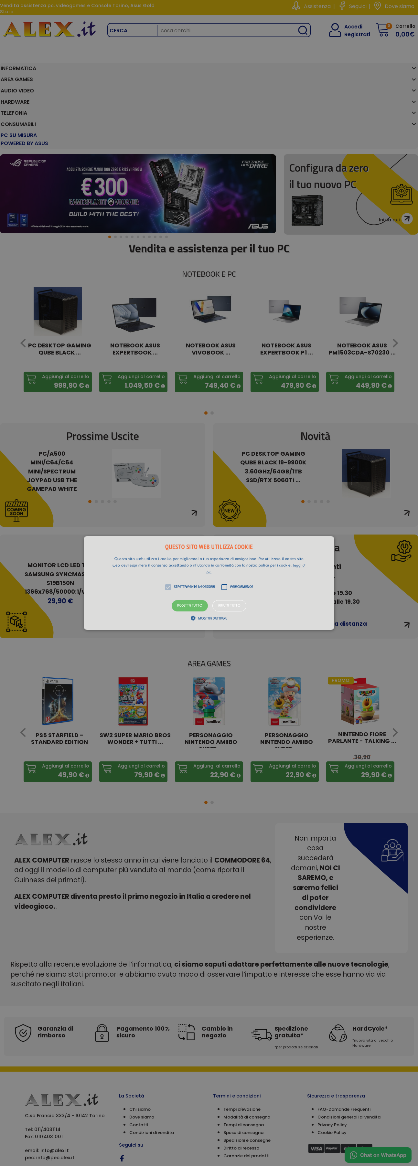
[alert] (209, 583)
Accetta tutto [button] (189, 606)
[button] (209, 583)
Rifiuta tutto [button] (229, 606)
